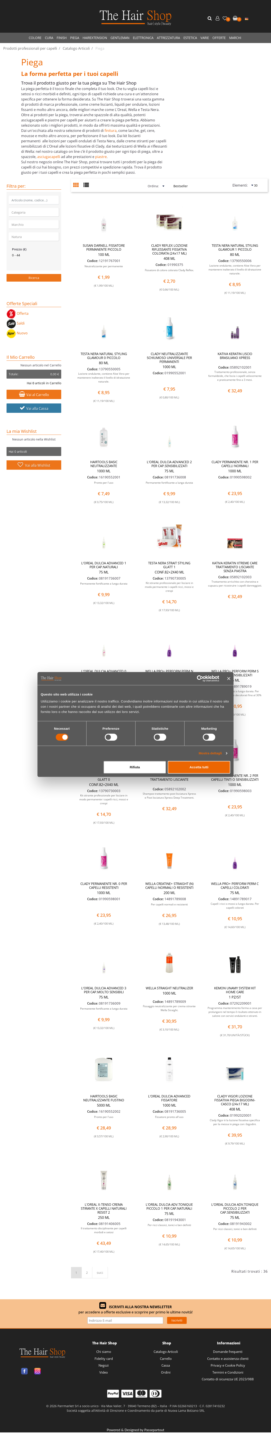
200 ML (169, 892)
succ (100, 1272)
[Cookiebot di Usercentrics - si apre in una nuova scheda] (200, 678)
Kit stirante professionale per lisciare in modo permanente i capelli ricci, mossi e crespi (169, 587)
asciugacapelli (48, 156)
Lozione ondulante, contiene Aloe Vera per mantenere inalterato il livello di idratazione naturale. (234, 269)
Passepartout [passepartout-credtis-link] (154, 1430)
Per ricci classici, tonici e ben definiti (169, 1225)
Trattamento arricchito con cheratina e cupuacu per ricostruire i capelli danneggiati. (235, 583)
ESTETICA (190, 38)
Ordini (166, 1372)
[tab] (78, 185)
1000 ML (169, 366)
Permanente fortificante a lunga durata (169, 483)
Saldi (16, 323)
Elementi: (240, 185)
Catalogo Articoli (166, 1351)
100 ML (104, 254)
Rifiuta (135, 767)
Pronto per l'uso (103, 483)
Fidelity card (104, 1358)
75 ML (169, 471)
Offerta (18, 313)
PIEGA (74, 38)
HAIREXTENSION (95, 38)
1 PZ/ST (235, 997)
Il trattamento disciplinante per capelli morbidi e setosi (104, 1230)
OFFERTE (219, 38)
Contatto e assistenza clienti (228, 1358)
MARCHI (235, 38)
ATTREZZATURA (168, 38)
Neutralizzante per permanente (104, 266)
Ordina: (153, 186)
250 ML (104, 1217)
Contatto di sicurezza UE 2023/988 (228, 1379)
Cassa (165, 1365)
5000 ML (103, 1105)
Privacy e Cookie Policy (228, 1365)
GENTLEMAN (119, 38)
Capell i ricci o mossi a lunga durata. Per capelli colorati (235, 906)
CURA (49, 38)
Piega (32, 62)
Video (103, 1372)
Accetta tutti (199, 767)
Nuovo (17, 333)
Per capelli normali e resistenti (169, 904)
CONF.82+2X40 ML (169, 572)
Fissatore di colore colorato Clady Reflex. (169, 270)
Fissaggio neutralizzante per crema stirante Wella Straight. (169, 1008)
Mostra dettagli (210, 753)
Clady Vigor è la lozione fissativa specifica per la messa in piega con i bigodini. (235, 1122)
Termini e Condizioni (227, 1372)
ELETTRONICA (143, 38)
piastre (101, 156)
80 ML (235, 254)
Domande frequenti (227, 1351)
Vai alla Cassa (34, 408)
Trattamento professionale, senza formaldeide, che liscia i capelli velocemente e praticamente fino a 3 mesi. (235, 376)
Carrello (166, 1358)
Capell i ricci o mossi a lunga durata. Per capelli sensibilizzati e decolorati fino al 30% (234, 693)
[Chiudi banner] (228, 678)
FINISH (62, 38)
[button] (210, 18)
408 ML (169, 258)
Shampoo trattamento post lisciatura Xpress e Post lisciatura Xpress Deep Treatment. (169, 795)
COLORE (35, 38)
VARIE (204, 38)
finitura (111, 130)
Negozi (103, 1365)
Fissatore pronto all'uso (169, 1117)
